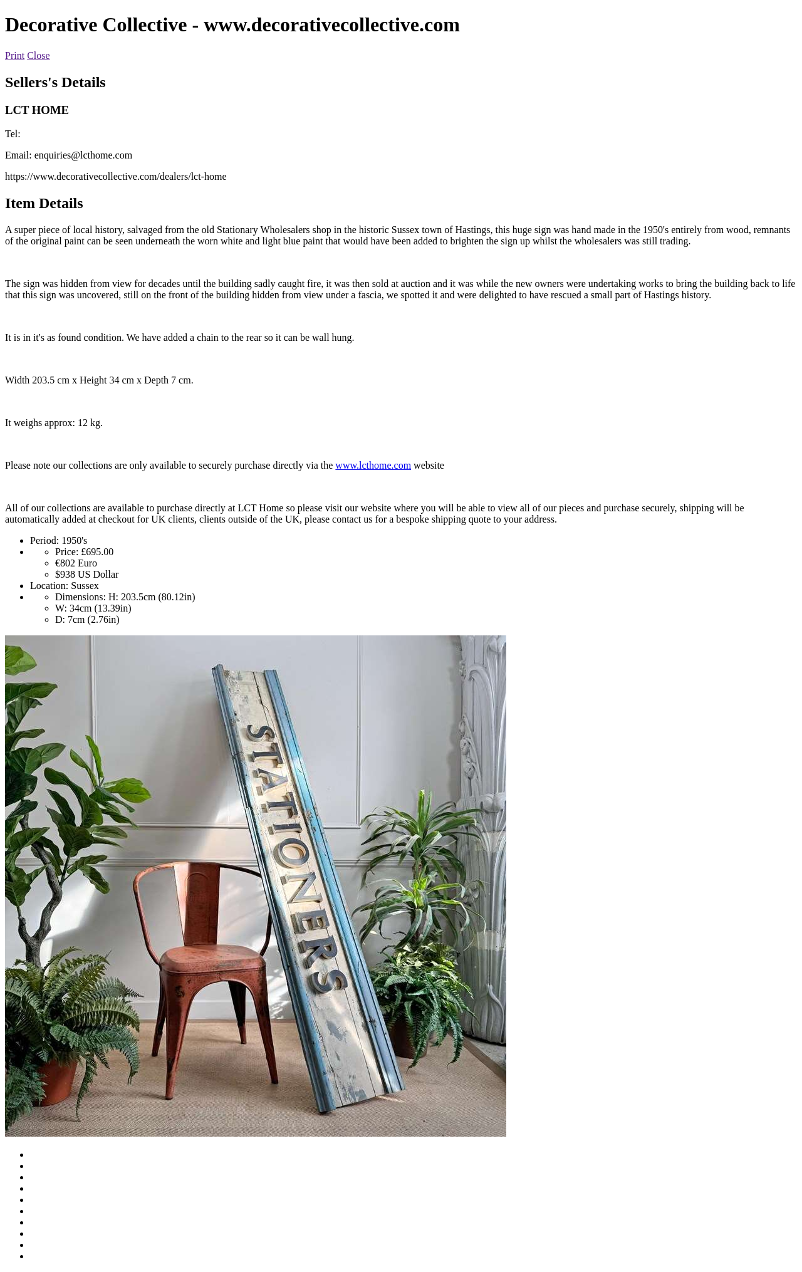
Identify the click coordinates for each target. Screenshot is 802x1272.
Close (38, 55)
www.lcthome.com (373, 465)
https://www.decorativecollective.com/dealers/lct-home (116, 176)
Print (14, 55)
